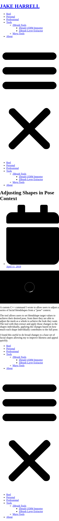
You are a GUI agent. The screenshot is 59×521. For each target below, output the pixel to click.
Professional (12, 19)
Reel (8, 13)
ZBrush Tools (19, 25)
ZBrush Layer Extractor (31, 30)
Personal (10, 16)
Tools (9, 22)
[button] (29, 99)
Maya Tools (18, 33)
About (9, 36)
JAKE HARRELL (20, 6)
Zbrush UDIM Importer (31, 28)
